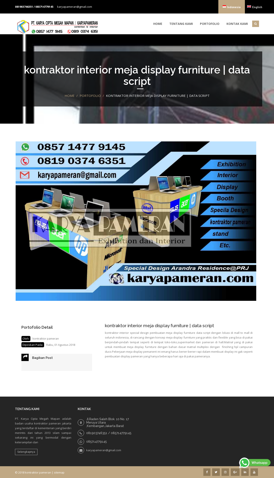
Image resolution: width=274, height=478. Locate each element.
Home (157, 24)
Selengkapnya (26, 451)
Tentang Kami (181, 24)
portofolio (90, 95)
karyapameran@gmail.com (74, 7)
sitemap (59, 472)
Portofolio (209, 24)
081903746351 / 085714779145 (34, 7)
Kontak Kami (237, 24)
